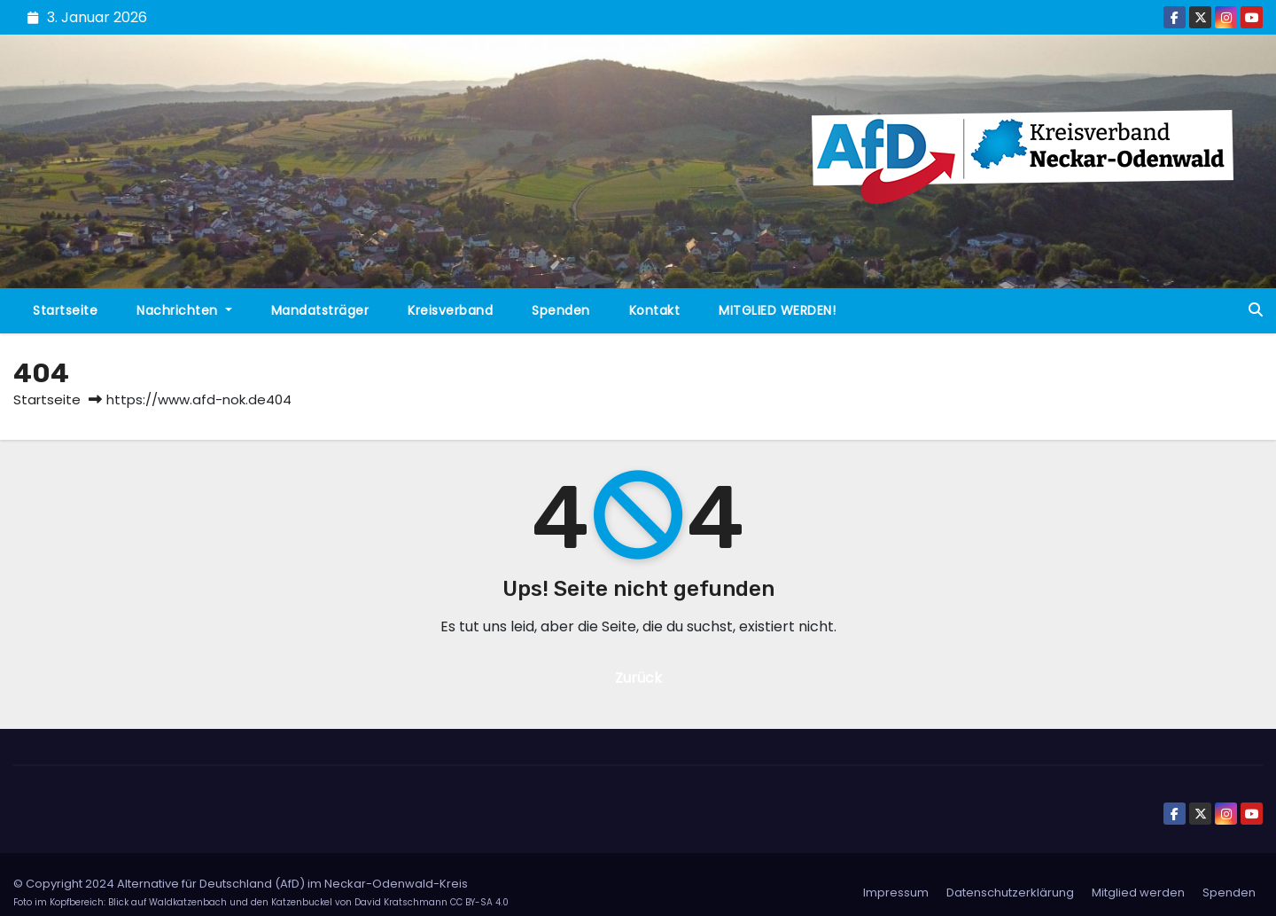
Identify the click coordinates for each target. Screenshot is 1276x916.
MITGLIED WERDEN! (777, 310)
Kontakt (655, 310)
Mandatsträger (320, 310)
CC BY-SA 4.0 (479, 902)
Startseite (65, 310)
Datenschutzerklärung (1010, 892)
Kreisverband (450, 310)
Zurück (638, 678)
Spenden (561, 310)
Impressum (896, 892)
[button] (1256, 310)
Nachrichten (184, 310)
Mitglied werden (1138, 892)
